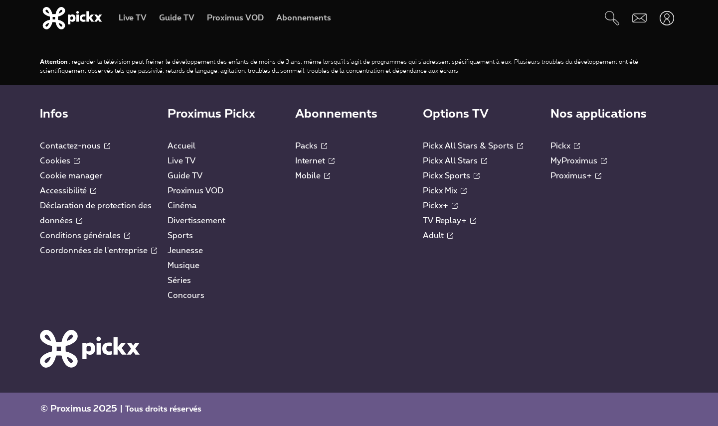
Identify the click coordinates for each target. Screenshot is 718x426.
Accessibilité (68, 191)
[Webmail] (639, 18)
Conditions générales (85, 236)
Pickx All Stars (455, 161)
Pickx (565, 146)
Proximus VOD (195, 191)
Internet (315, 161)
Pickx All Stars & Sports (473, 146)
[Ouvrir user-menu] (667, 18)
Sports (180, 236)
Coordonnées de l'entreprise (98, 251)
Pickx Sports (451, 176)
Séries (179, 280)
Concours (186, 295)
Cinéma (182, 206)
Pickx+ (440, 206)
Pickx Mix (445, 191)
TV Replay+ (449, 221)
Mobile (312, 176)
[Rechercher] (612, 18)
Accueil (181, 146)
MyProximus (578, 161)
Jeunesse (185, 251)
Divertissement (196, 221)
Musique (183, 266)
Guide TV (185, 176)
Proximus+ (575, 176)
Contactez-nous (75, 146)
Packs (311, 146)
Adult (438, 236)
